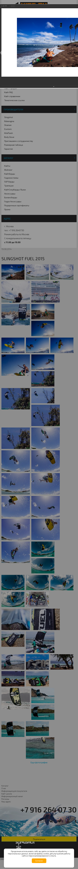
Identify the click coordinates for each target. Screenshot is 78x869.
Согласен (39, 861)
